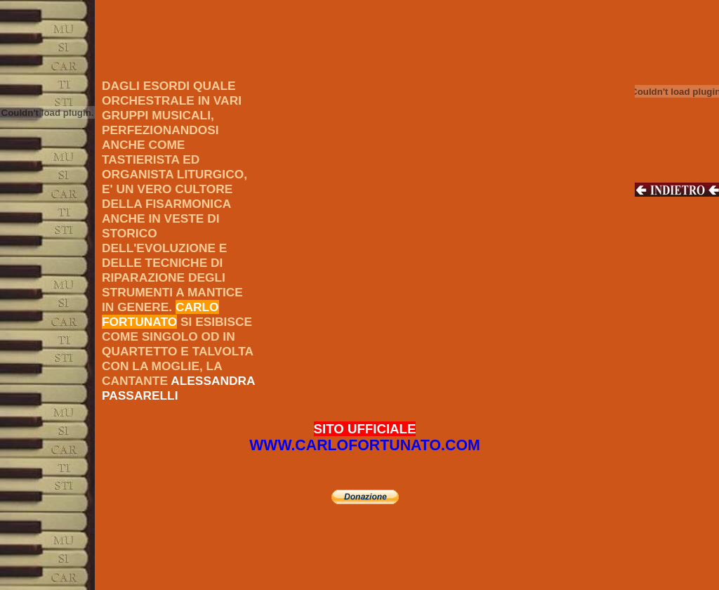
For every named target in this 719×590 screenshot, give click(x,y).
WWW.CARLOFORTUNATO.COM (364, 445)
